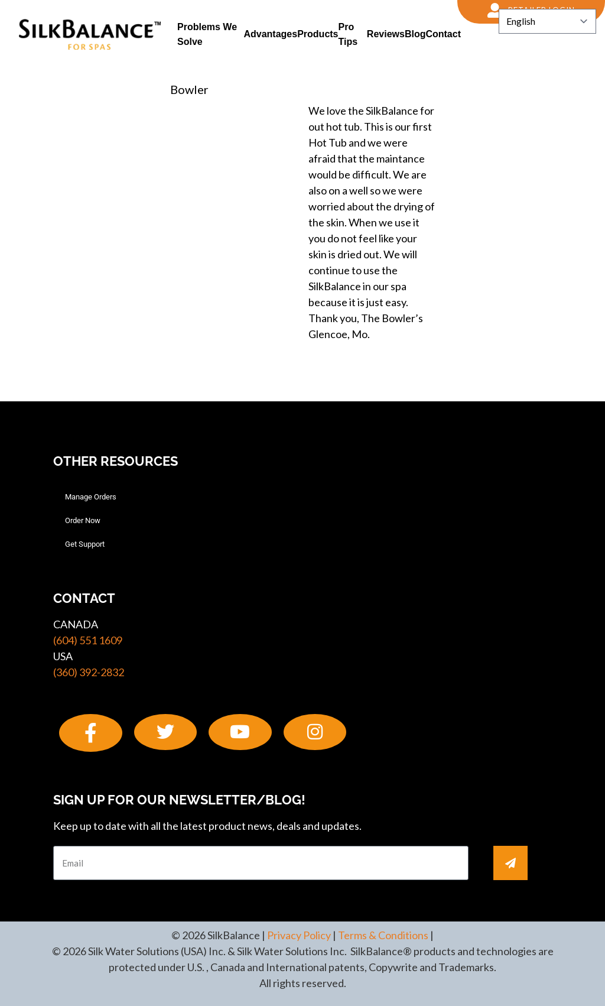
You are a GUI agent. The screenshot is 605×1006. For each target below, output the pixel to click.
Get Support (85, 544)
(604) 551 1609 (87, 640)
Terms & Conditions (383, 935)
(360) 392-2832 (88, 672)
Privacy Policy (299, 935)
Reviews (386, 34)
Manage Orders (90, 496)
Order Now (82, 520)
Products (317, 34)
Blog (415, 34)
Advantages (270, 34)
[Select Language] (547, 21)
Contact (443, 34)
